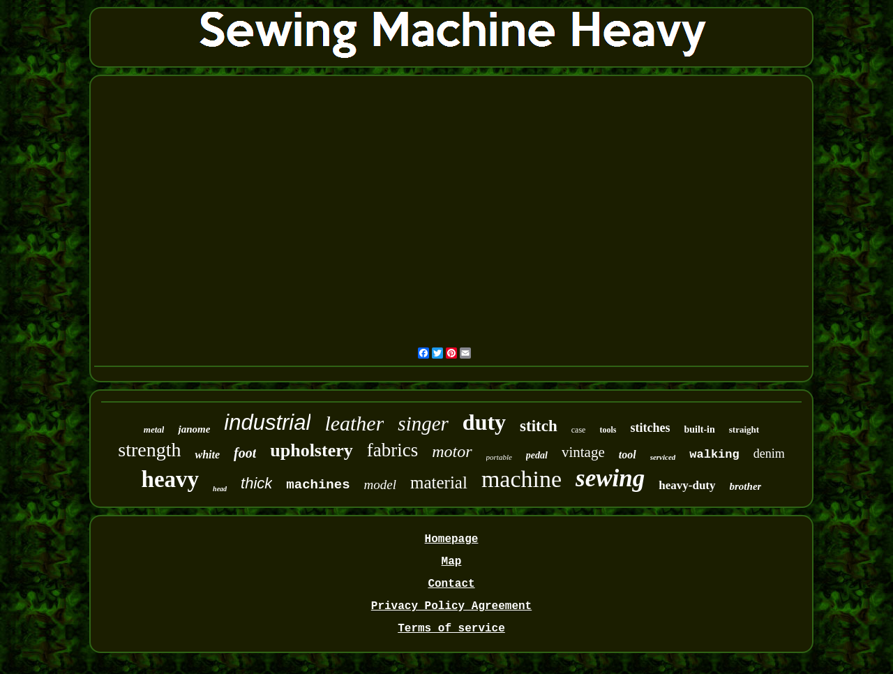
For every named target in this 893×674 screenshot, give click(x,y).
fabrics (392, 450)
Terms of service (451, 628)
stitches (650, 428)
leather (354, 423)
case (578, 430)
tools (607, 430)
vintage (583, 452)
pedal (537, 455)
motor (452, 451)
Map (452, 561)
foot (245, 452)
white (207, 454)
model (380, 484)
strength (149, 449)
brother (746, 486)
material (438, 482)
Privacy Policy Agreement (451, 606)
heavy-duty (687, 485)
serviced (663, 457)
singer (423, 423)
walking (714, 454)
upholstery (311, 450)
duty (484, 422)
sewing (610, 478)
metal (154, 429)
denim (769, 453)
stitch (538, 426)
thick (256, 483)
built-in (699, 429)
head (220, 489)
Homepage (452, 539)
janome (194, 429)
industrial (267, 422)
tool (627, 454)
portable (499, 457)
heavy (171, 479)
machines (318, 485)
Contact (451, 584)
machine (521, 479)
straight (744, 429)
